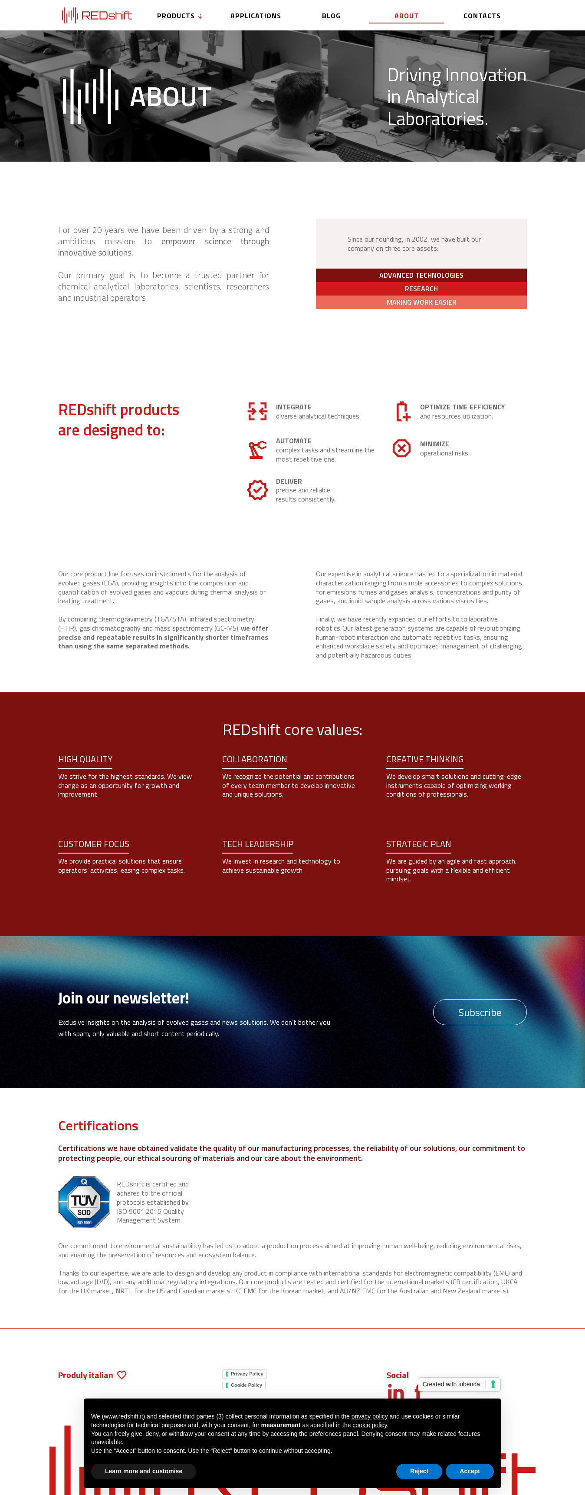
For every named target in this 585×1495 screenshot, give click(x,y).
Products (180, 15)
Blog (331, 15)
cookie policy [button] (369, 1425)
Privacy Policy (247, 1373)
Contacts (482, 15)
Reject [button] (419, 1471)
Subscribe (480, 1012)
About (406, 15)
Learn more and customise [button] (143, 1471)
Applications (255, 15)
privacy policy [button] (370, 1416)
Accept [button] (470, 1471)
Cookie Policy (246, 1385)
